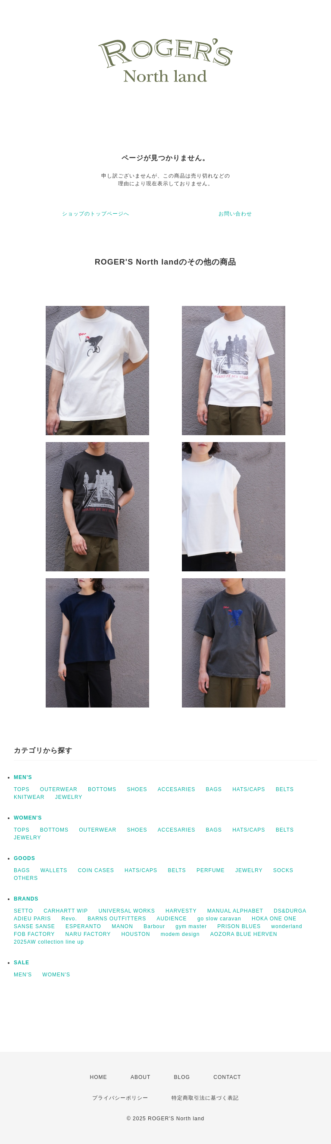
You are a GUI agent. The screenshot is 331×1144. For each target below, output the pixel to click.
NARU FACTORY (88, 934)
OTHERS (26, 878)
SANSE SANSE (34, 926)
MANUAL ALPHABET (235, 911)
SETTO (23, 911)
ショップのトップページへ (95, 214)
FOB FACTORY (34, 934)
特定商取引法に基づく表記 (205, 1098)
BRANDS (26, 899)
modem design (180, 934)
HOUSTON (136, 934)
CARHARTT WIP (66, 911)
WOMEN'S (28, 818)
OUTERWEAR (59, 789)
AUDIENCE (172, 919)
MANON (122, 926)
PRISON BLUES (239, 926)
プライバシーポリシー (120, 1098)
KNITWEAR (29, 797)
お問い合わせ (235, 214)
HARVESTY (181, 911)
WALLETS (54, 870)
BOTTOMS (102, 789)
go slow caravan (219, 919)
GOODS (24, 858)
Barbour (154, 926)
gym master (191, 926)
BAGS (214, 789)
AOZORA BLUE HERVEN (244, 934)
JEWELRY (68, 797)
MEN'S (23, 777)
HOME (98, 1077)
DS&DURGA (290, 911)
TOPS (21, 789)
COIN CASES (96, 870)
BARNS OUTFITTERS (116, 919)
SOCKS (283, 870)
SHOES (137, 789)
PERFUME (211, 870)
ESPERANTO (83, 926)
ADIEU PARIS (32, 919)
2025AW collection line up (49, 942)
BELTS (285, 789)
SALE (21, 963)
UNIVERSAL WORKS (126, 911)
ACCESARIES (176, 789)
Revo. (69, 919)
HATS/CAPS (248, 789)
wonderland (286, 926)
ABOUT (140, 1077)
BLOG (182, 1077)
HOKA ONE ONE (274, 919)
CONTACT (227, 1077)
